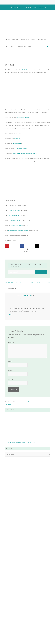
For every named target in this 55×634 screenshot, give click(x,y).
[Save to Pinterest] (7, 246)
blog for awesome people (23, 117)
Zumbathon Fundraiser (14, 210)
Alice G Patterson (24, 296)
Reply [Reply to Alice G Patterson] (10, 314)
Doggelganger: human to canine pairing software (25, 153)
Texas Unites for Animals (16, 225)
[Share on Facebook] (22, 246)
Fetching (7, 60)
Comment (11, 342)
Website (10, 379)
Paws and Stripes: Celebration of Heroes (18, 230)
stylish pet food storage (21, 148)
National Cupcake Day (14, 215)
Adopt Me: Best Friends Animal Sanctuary (20, 443)
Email (10, 370)
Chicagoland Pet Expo (15, 220)
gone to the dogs (17, 143)
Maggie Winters (25, 69)
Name (10, 361)
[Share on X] (37, 246)
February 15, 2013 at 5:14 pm (23, 298)
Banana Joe (17, 138)
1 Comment (27, 251)
